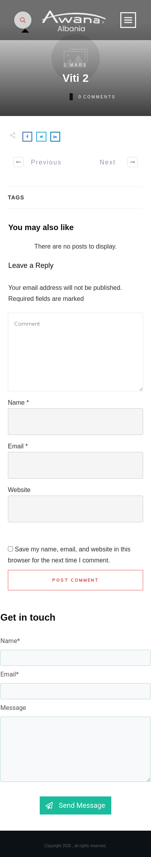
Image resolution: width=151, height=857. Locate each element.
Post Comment (75, 580)
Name (18, 402)
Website (19, 490)
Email (18, 446)
